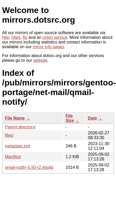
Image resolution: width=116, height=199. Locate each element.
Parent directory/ (20, 127)
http (5, 37)
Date (92, 118)
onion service (55, 37)
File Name (15, 118)
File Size (70, 118)
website (40, 60)
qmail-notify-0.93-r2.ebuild (29, 167)
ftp (25, 37)
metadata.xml (17, 146)
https (16, 37)
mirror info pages (48, 47)
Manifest (13, 156)
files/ (9, 135)
